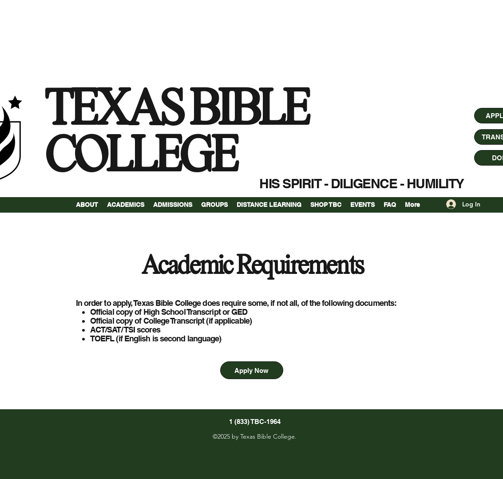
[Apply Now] (251, 370)
